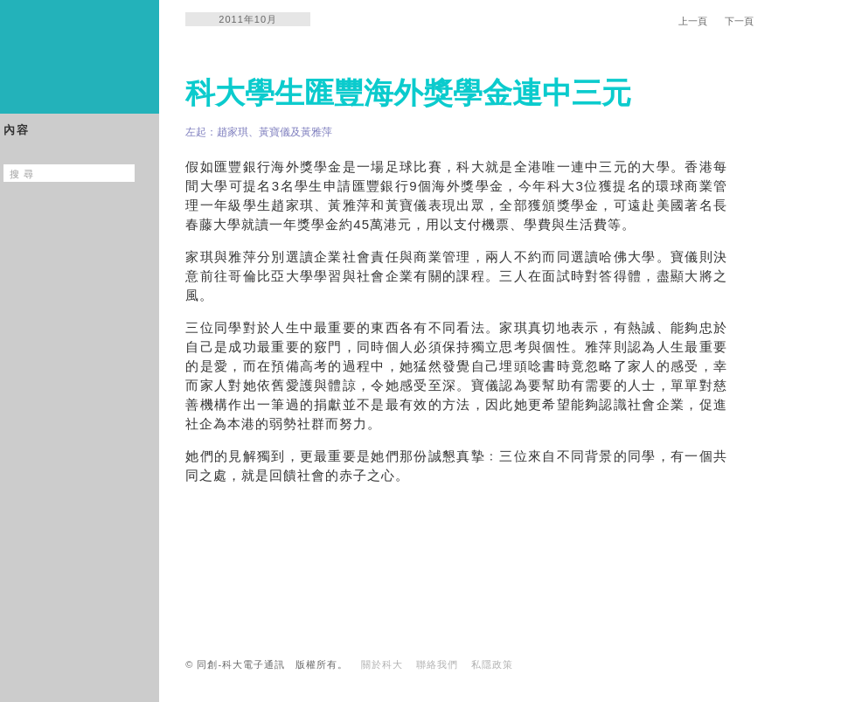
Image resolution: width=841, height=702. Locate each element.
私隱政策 (492, 664)
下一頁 (739, 21)
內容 (16, 129)
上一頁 (692, 21)
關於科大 (382, 664)
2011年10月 (248, 19)
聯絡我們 (437, 664)
